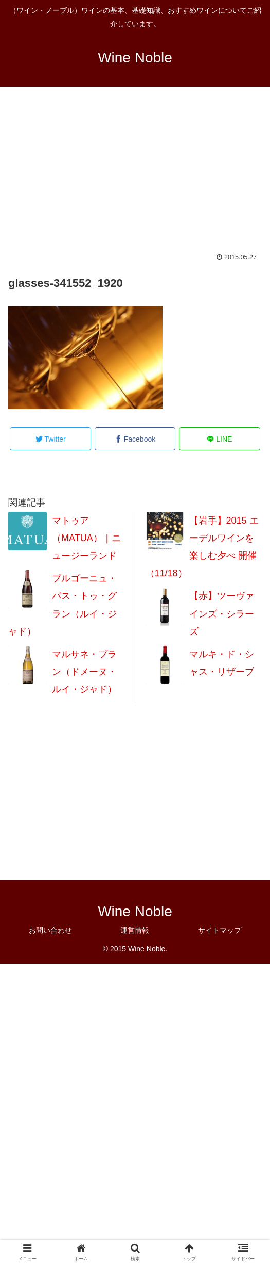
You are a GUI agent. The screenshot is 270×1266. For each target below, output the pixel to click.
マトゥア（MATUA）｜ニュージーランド (86, 538)
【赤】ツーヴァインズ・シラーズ (221, 613)
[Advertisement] (135, 176)
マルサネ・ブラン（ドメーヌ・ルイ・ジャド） (84, 671)
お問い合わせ (50, 930)
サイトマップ (219, 930)
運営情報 (134, 930)
